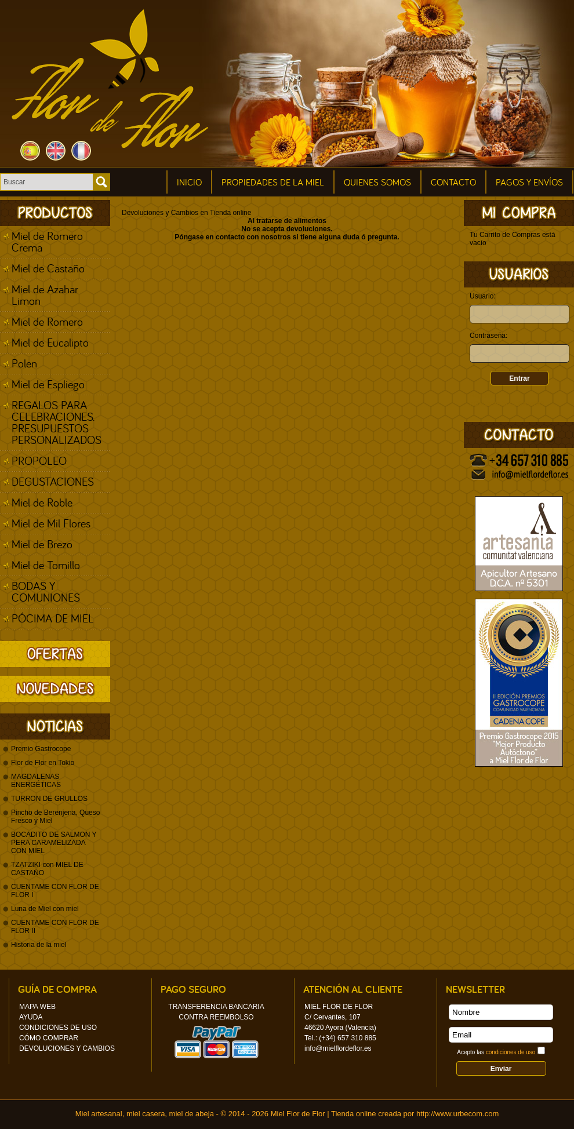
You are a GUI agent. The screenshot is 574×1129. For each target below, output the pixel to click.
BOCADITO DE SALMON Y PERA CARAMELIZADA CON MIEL (53, 843)
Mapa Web (37, 1007)
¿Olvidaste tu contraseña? (507, 403)
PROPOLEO (39, 460)
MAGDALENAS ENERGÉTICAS (36, 781)
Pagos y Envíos (529, 182)
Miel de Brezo (42, 544)
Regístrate (484, 395)
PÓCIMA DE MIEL (53, 618)
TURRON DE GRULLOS (49, 799)
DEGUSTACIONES (53, 481)
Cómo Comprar (48, 1038)
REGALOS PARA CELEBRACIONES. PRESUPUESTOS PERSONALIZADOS (56, 422)
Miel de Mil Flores (51, 523)
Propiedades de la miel (272, 182)
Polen (24, 363)
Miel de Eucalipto (50, 342)
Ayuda (30, 1017)
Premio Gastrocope (41, 749)
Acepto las (496, 1052)
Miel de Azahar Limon (45, 295)
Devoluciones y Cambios (67, 1048)
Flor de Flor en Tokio (42, 763)
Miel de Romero (47, 321)
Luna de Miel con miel (45, 909)
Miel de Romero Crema (47, 241)
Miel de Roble (42, 502)
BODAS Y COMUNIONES (46, 591)
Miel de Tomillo (46, 565)
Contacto (453, 182)
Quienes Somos (377, 182)
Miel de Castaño (48, 268)
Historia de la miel (38, 945)
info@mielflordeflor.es (338, 1048)
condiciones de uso (511, 1052)
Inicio (189, 182)
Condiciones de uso (58, 1028)
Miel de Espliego (48, 384)
